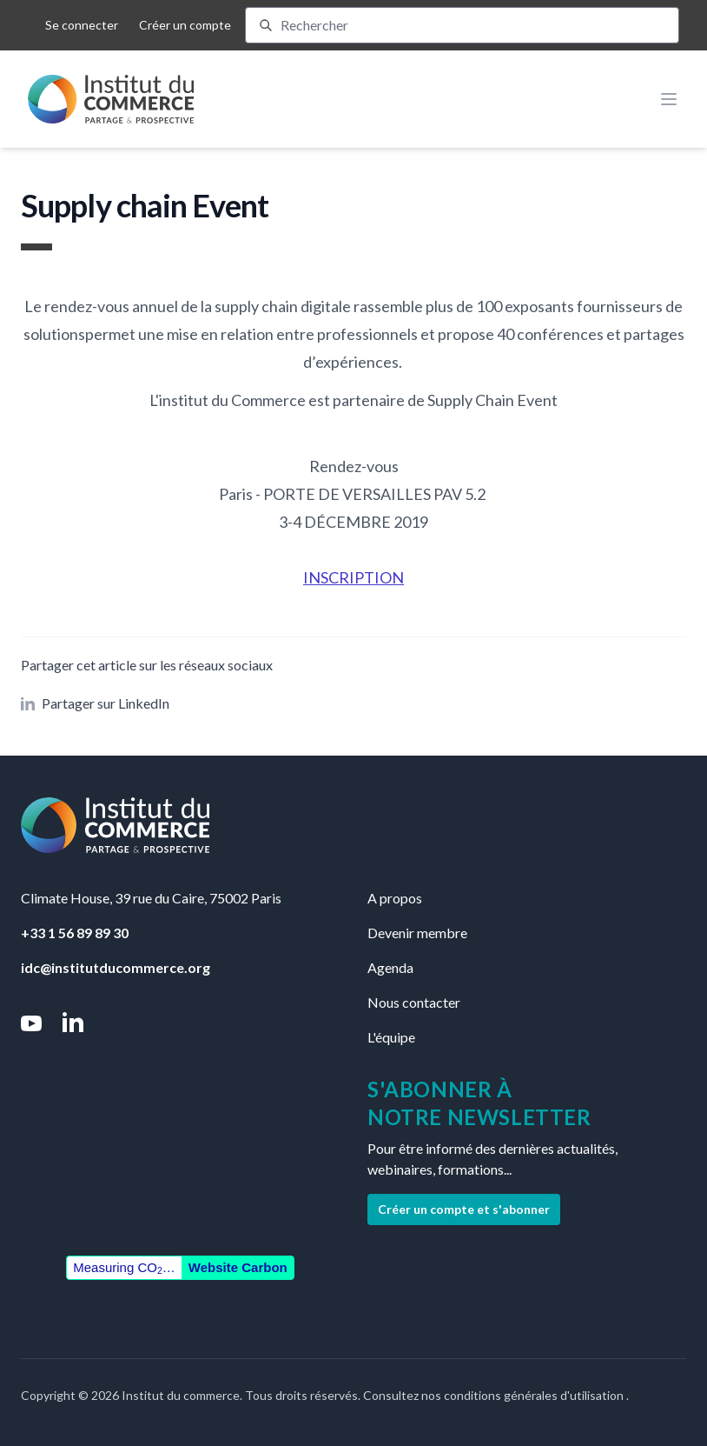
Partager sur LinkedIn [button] (95, 703)
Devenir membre (417, 932)
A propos (394, 898)
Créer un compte (185, 24)
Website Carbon (237, 1267)
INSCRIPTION (353, 577)
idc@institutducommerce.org (115, 967)
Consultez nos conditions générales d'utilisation (494, 1395)
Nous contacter (413, 1002)
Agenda (390, 967)
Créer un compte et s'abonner (464, 1209)
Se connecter (81, 24)
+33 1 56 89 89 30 (75, 932)
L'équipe (391, 1037)
